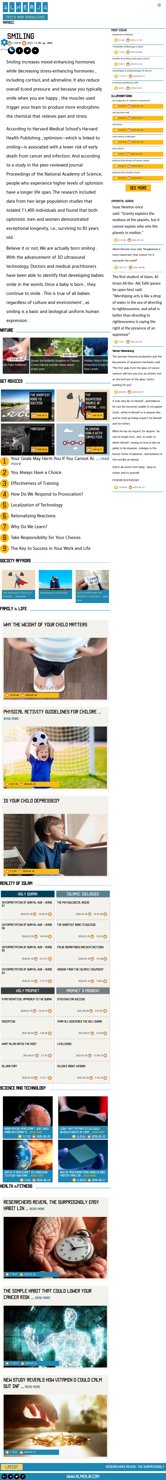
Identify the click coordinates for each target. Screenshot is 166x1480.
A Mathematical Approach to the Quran (27, 999)
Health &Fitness (16, 1186)
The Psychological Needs (73, 902)
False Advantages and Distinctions (80, 947)
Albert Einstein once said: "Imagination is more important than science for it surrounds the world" (136, 255)
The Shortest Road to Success (76, 924)
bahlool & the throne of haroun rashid (130, 160)
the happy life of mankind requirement (131, 100)
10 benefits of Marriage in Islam (127, 46)
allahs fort (9, 1066)
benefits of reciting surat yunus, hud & (130, 58)
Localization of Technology (37, 505)
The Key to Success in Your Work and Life (51, 549)
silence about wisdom (71, 1066)
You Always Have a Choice (36, 473)
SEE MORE (138, 188)
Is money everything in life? (125, 82)
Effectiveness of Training (35, 483)
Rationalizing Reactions (33, 516)
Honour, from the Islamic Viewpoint (80, 969)
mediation (8, 1021)
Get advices (11, 381)
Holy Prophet (27, 991)
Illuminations (121, 95)
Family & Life (13, 608)
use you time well (120, 112)
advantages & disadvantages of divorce (132, 71)
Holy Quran (27, 894)
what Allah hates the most (19, 1043)
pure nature (118, 148)
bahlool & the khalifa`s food (126, 172)
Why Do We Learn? (29, 527)
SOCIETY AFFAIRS (15, 561)
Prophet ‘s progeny (83, 991)
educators (117, 124)
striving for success (71, 999)
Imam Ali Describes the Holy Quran (79, 1021)
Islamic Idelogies (83, 894)
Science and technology (23, 1088)
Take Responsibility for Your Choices (46, 538)
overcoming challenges (123, 136)
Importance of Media (122, 34)
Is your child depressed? (32, 800)
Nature (6, 330)
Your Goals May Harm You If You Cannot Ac (60, 461)
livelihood (64, 1043)
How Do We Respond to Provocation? (47, 494)
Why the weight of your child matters (45, 624)
